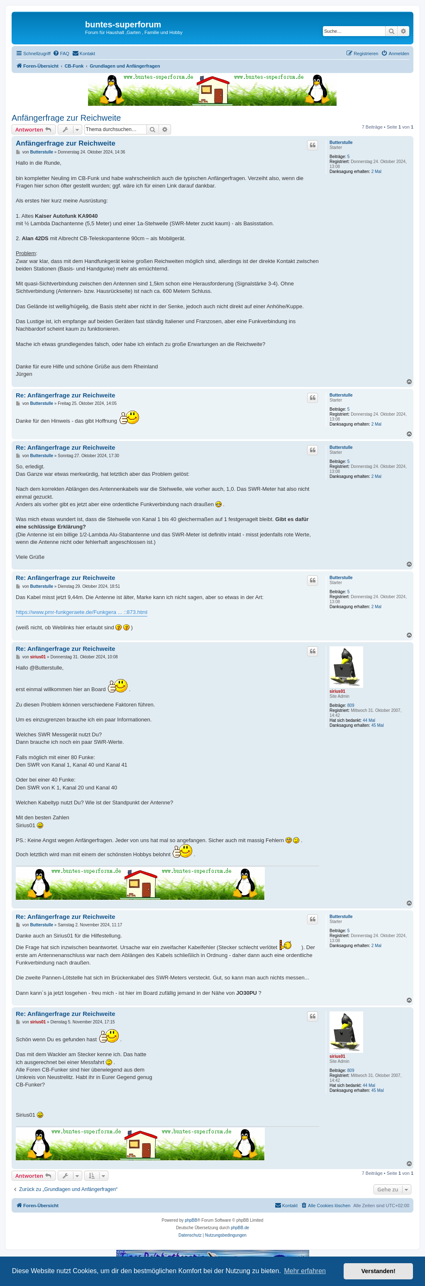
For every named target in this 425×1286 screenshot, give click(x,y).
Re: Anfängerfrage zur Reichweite (65, 395)
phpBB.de (240, 1227)
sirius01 (337, 691)
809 (350, 705)
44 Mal (369, 720)
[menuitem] (61, 53)
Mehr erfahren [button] (305, 1270)
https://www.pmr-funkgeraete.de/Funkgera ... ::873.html (81, 612)
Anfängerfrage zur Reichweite (66, 117)
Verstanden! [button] (378, 1271)
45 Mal (377, 725)
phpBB (191, 1220)
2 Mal (376, 171)
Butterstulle (341, 142)
